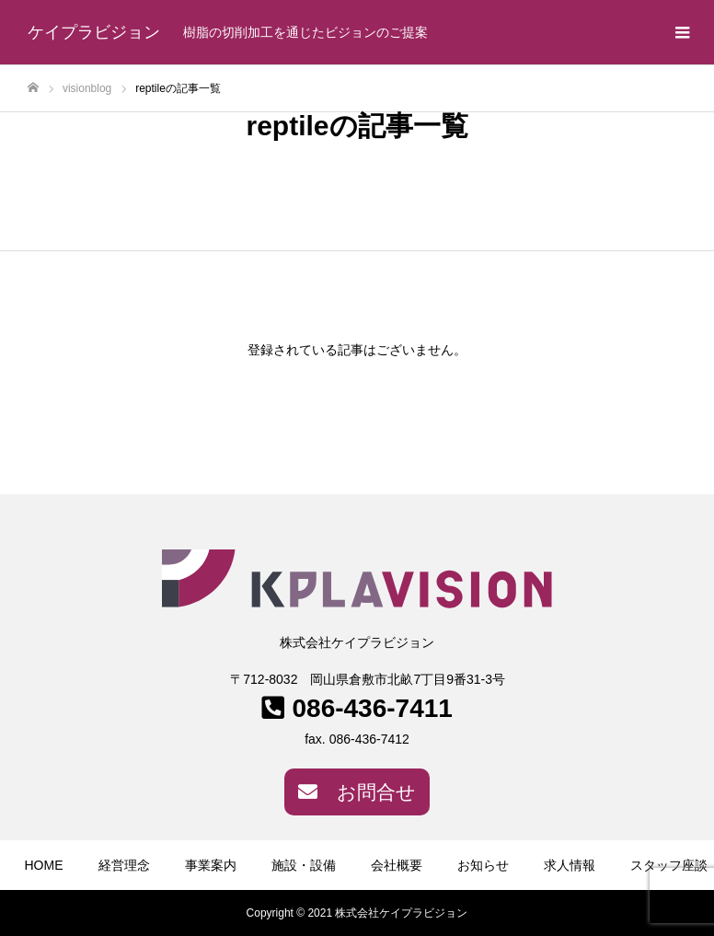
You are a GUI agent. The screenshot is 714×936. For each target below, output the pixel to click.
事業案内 (210, 865)
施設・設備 (303, 865)
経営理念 (124, 865)
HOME (44, 865)
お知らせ (483, 865)
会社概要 (396, 865)
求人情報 (569, 865)
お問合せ (357, 792)
